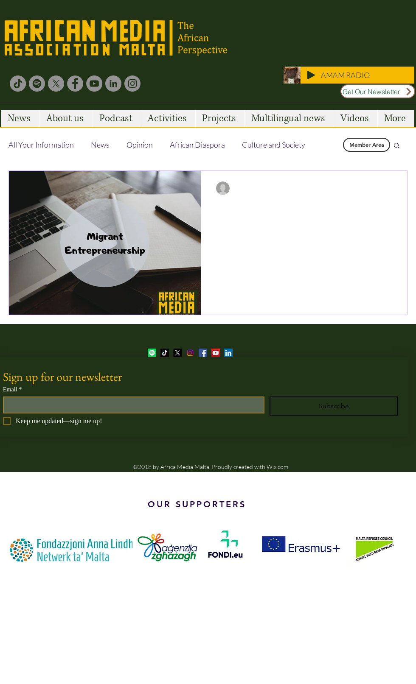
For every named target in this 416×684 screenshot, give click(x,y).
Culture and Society (273, 144)
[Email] (131, 405)
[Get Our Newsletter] (377, 91)
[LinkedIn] (113, 83)
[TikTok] (18, 83)
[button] (397, 146)
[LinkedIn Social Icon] (228, 353)
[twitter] (177, 353)
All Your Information (41, 144)
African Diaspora (197, 144)
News (100, 144)
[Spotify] (37, 83)
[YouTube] (94, 83)
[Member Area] (366, 145)
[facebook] (203, 353)
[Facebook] (75, 83)
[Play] (311, 75)
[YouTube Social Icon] (215, 353)
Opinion (139, 144)
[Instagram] (132, 83)
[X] (56, 83)
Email (12, 389)
